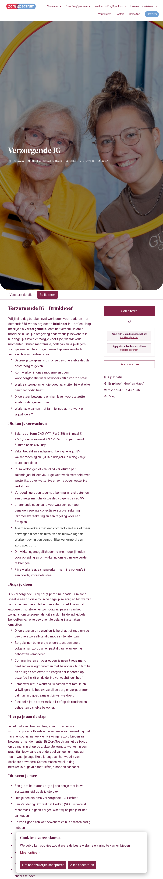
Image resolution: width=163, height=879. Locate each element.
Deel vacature (129, 364)
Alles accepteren (82, 865)
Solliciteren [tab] (47, 295)
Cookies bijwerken (129, 337)
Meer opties (30, 852)
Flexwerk (152, 14)
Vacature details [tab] (21, 295)
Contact (120, 14)
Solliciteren (129, 311)
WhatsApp (134, 14)
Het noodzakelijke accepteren (43, 865)
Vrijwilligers (104, 14)
